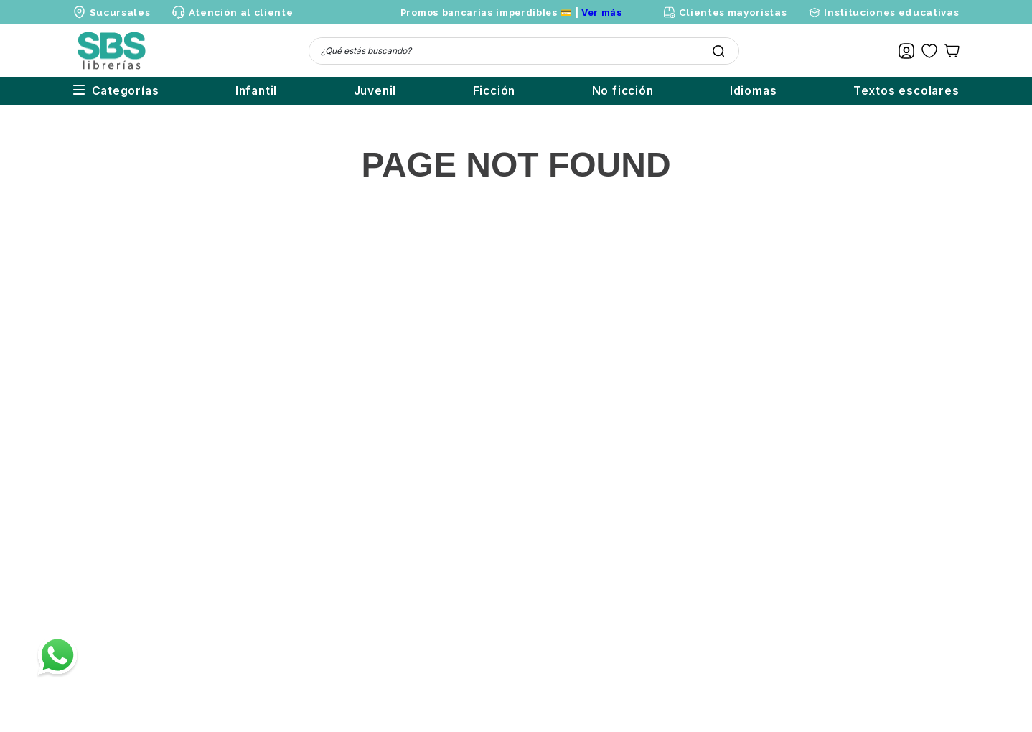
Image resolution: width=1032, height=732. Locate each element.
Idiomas (739, 91)
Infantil (184, 91)
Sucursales (120, 12)
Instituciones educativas (891, 12)
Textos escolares (906, 91)
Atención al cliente (241, 12)
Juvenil (317, 91)
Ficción (451, 91)
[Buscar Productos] (718, 51)
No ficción (594, 91)
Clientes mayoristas (733, 12)
